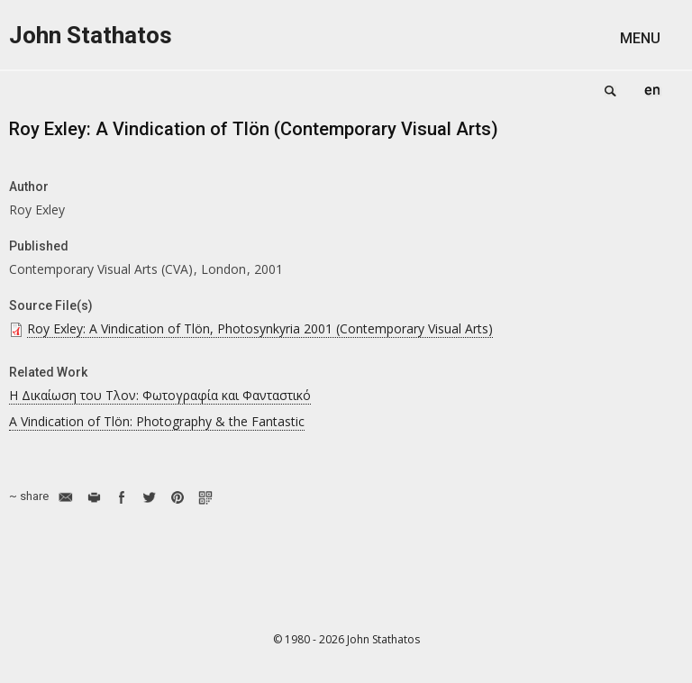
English (652, 90)
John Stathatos (90, 35)
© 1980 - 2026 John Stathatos (346, 639)
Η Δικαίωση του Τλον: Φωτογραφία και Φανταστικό (160, 395)
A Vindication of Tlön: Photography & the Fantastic (157, 421)
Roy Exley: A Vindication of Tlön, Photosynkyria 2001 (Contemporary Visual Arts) (260, 328)
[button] (651, 38)
